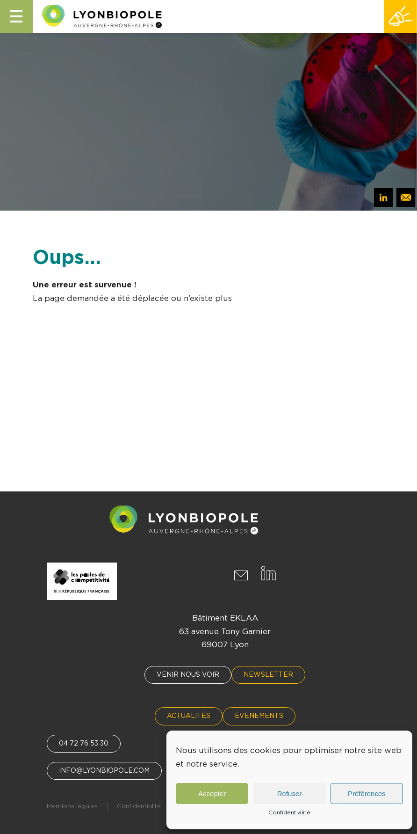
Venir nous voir (188, 675)
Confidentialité (289, 812)
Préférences (367, 793)
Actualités (188, 716)
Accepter (212, 793)
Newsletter (268, 675)
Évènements (259, 716)
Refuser (289, 793)
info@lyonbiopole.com (104, 771)
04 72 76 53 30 (83, 743)
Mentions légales (72, 807)
